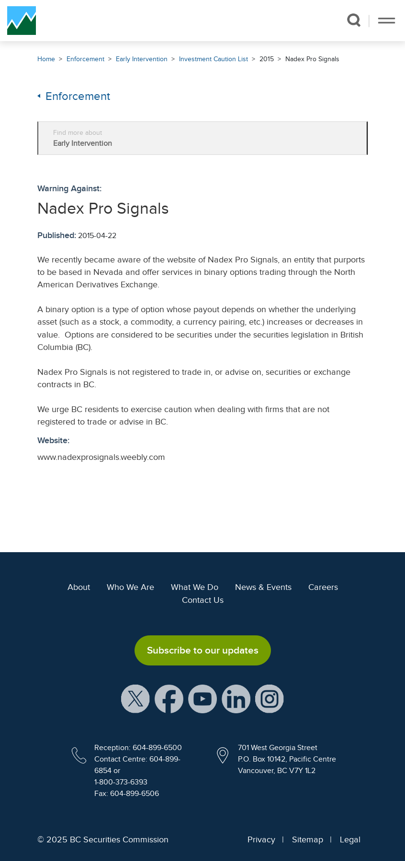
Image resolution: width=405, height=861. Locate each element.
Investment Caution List (213, 59)
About (79, 587)
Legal (350, 839)
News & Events (263, 587)
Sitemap (307, 839)
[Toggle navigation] (386, 20)
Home (46, 59)
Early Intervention (142, 59)
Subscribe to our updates (203, 650)
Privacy (261, 839)
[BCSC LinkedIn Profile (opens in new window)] (236, 698)
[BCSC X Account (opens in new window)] (135, 698)
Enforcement (85, 59)
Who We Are (130, 587)
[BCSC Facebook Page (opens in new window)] (169, 698)
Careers (323, 587)
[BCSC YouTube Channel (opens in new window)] (202, 698)
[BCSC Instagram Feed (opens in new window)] (269, 698)
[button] (353, 20)
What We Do (194, 587)
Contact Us (203, 600)
